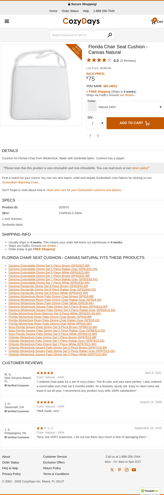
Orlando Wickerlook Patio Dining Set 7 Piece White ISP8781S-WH (53, 344)
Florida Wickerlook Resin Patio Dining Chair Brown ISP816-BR (50, 316)
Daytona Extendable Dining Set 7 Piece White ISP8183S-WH (49, 282)
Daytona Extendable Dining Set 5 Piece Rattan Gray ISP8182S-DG (53, 269)
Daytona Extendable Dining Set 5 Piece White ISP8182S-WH (49, 272)
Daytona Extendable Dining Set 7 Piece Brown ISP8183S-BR (49, 275)
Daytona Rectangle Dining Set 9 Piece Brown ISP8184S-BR (48, 286)
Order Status (70, 11)
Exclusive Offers (54, 462)
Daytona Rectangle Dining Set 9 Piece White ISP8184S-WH (48, 293)
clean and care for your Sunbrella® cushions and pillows (83, 190)
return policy (140, 168)
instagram (126, 469)
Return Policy (52, 468)
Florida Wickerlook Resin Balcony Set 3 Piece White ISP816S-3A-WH (55, 313)
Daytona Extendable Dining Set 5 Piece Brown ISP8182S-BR (49, 265)
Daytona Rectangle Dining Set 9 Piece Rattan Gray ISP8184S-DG (52, 289)
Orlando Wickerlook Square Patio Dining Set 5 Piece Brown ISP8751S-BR (58, 347)
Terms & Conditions (56, 474)
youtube (133, 469)
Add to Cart (135, 123)
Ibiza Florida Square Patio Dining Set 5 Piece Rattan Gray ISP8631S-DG (57, 330)
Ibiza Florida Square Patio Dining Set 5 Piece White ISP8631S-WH (53, 334)
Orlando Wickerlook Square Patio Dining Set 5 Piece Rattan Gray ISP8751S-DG (62, 351)
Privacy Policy (11, 474)
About (6, 456)
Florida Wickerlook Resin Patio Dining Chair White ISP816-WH (50, 323)
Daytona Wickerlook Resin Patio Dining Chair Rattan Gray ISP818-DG (55, 299)
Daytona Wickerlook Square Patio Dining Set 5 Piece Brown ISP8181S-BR (58, 306)
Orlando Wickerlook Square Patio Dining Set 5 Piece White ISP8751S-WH (58, 354)
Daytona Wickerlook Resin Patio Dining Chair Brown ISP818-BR (51, 296)
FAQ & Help (10, 468)
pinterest (119, 469)
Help (86, 11)
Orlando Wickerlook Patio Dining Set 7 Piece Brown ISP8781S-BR (53, 337)
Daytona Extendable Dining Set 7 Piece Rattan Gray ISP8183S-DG (53, 279)
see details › (128, 95)
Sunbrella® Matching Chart (20, 182)
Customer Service (55, 456)
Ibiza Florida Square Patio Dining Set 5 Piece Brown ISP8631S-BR (53, 327)
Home (53, 11)
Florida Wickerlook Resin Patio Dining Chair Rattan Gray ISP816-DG (54, 320)
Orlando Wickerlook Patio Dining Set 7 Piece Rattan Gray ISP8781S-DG (56, 340)
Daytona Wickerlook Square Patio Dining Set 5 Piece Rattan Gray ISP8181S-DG (62, 310)
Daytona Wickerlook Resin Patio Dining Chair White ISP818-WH (51, 303)
